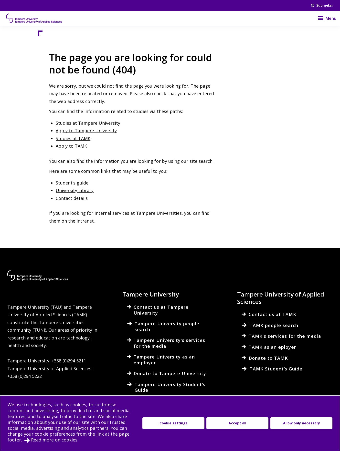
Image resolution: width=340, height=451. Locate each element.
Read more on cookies (54, 440)
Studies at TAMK (73, 138)
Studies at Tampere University (88, 123)
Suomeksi (322, 5)
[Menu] (324, 18)
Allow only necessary (301, 423)
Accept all (237, 423)
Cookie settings (173, 423)
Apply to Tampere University (86, 130)
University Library (75, 190)
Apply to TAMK (71, 146)
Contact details (72, 198)
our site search (196, 161)
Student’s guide (72, 183)
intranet (85, 221)
